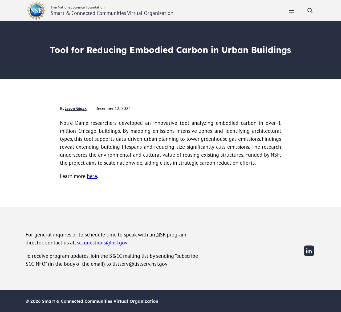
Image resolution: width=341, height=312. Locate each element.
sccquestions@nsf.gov (102, 242)
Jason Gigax (76, 108)
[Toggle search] (310, 10)
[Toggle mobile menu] (291, 10)
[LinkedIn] (309, 255)
